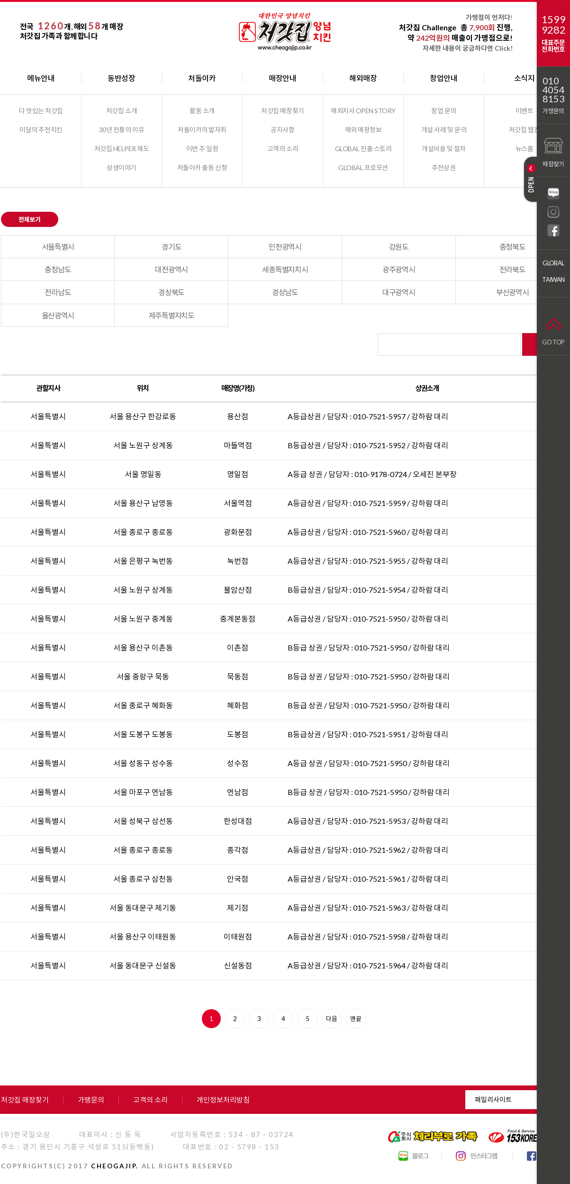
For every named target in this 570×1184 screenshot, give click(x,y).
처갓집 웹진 (524, 130)
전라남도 (58, 292)
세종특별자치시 (285, 269)
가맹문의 (553, 111)
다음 (331, 1018)
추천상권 (443, 167)
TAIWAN (553, 279)
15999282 (553, 24)
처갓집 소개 (121, 111)
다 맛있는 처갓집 (41, 111)
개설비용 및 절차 (444, 149)
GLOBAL (553, 263)
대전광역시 (171, 269)
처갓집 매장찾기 (282, 111)
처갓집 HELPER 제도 (121, 149)
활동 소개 (202, 111)
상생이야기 (121, 167)
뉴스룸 (525, 149)
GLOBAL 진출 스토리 (363, 149)
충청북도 (512, 246)
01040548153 (553, 89)
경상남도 (285, 292)
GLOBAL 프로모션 (363, 167)
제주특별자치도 (171, 315)
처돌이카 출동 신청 (202, 167)
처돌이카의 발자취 (202, 130)
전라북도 (512, 269)
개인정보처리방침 (223, 1099)
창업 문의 (443, 111)
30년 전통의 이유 (121, 130)
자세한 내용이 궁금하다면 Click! (468, 48)
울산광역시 (58, 315)
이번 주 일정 (202, 149)
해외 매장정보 (363, 130)
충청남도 (58, 269)
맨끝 (356, 1018)
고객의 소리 (282, 149)
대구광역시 (398, 292)
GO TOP (553, 329)
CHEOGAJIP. (115, 1166)
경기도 (171, 246)
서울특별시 (58, 246)
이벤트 (525, 111)
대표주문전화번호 (553, 45)
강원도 (398, 246)
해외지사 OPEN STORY (363, 111)
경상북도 (171, 292)
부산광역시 (512, 292)
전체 (39, 219)
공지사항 (282, 130)
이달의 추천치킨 (40, 130)
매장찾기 (553, 151)
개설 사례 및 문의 (443, 130)
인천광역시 (285, 246)
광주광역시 (398, 269)
